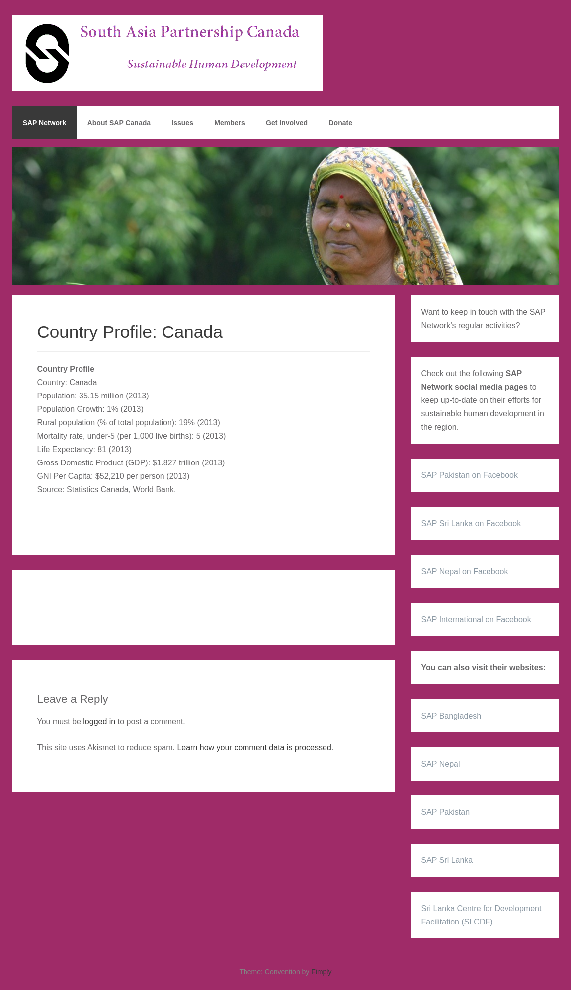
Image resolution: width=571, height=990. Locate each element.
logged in (99, 721)
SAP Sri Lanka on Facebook (471, 523)
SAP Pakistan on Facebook (469, 475)
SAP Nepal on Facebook (464, 571)
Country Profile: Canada (130, 331)
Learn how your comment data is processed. (255, 747)
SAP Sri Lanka (447, 860)
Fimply (321, 972)
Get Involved (287, 123)
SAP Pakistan (445, 812)
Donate (340, 123)
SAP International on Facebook (476, 619)
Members (229, 123)
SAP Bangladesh (451, 716)
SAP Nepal (440, 764)
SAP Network (45, 123)
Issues (182, 123)
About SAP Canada (119, 123)
